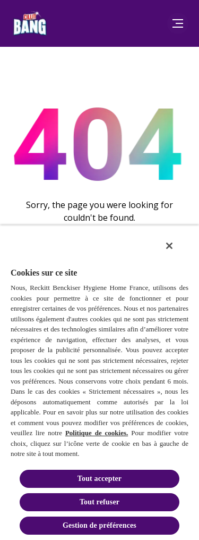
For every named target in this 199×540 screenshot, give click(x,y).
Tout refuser (99, 502)
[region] (99, 382)
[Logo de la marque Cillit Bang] (29, 23)
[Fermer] (169, 245)
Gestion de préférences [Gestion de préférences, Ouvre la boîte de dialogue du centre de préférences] (99, 525)
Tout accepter (99, 479)
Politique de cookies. (96, 433)
